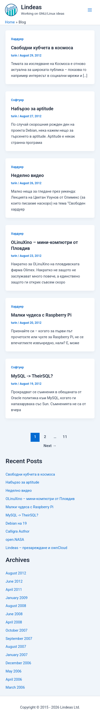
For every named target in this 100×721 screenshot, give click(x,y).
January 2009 (16, 598)
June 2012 (13, 581)
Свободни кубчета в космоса (42, 47)
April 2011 (13, 589)
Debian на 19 (16, 523)
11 (65, 437)
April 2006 (13, 679)
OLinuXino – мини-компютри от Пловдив (40, 499)
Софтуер (17, 100)
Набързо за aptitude (32, 108)
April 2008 (13, 622)
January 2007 (16, 655)
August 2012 (15, 573)
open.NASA (14, 539)
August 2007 (15, 646)
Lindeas (31, 7)
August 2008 (15, 606)
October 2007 (16, 630)
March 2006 (15, 687)
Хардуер (17, 39)
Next (50, 446)
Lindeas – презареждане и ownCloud (36, 548)
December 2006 (18, 663)
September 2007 (18, 638)
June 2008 (13, 614)
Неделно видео (27, 175)
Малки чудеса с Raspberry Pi (41, 315)
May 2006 (13, 671)
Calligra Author (17, 531)
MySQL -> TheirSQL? (32, 376)
